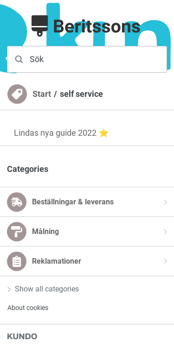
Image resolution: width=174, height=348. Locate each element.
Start (41, 94)
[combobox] (87, 59)
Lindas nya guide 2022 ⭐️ (61, 133)
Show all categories (43, 289)
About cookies (27, 307)
